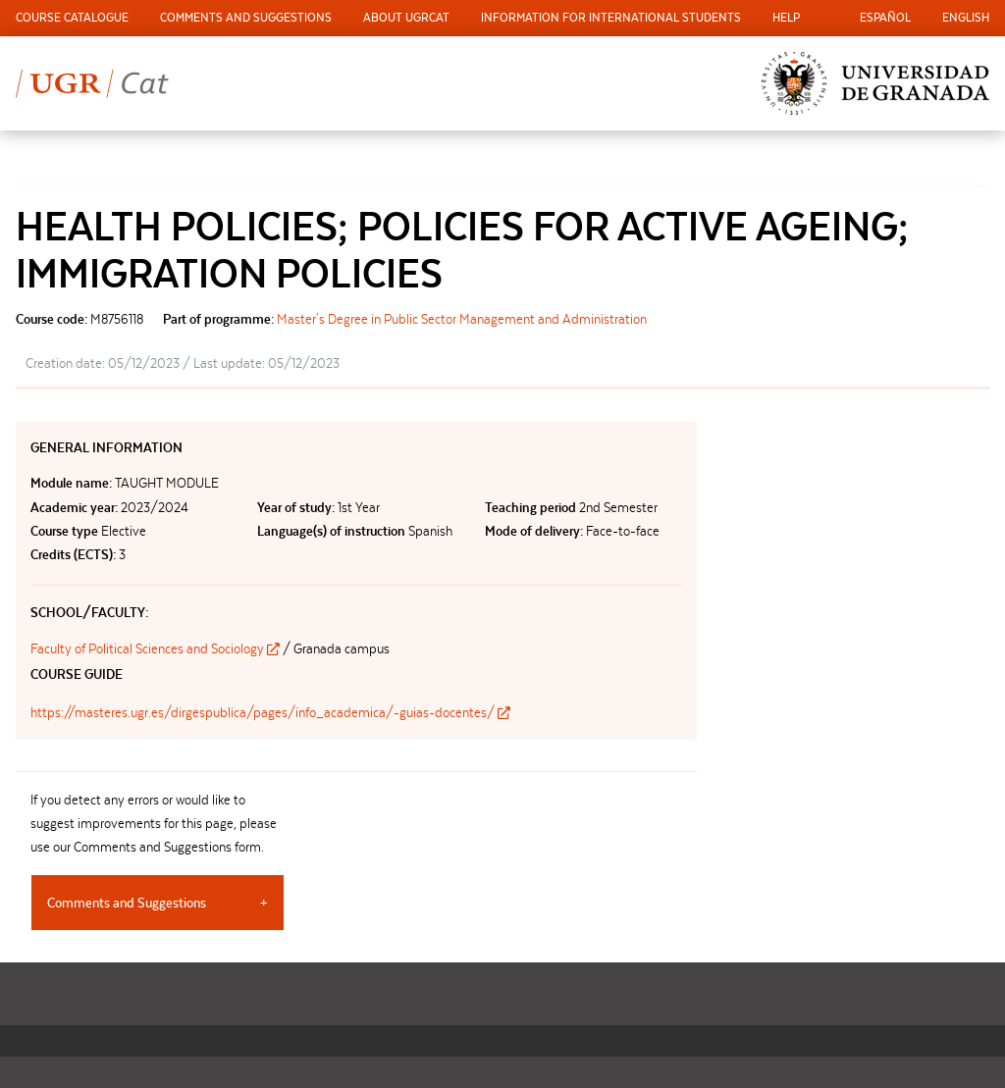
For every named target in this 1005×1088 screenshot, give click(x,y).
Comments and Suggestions (246, 17)
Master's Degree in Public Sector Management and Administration (462, 319)
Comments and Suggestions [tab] (126, 902)
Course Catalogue (72, 17)
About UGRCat (406, 17)
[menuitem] (72, 18)
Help (786, 17)
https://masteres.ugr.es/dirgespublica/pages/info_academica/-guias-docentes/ (270, 712)
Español (885, 17)
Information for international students (611, 17)
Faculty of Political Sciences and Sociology (156, 648)
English (965, 17)
